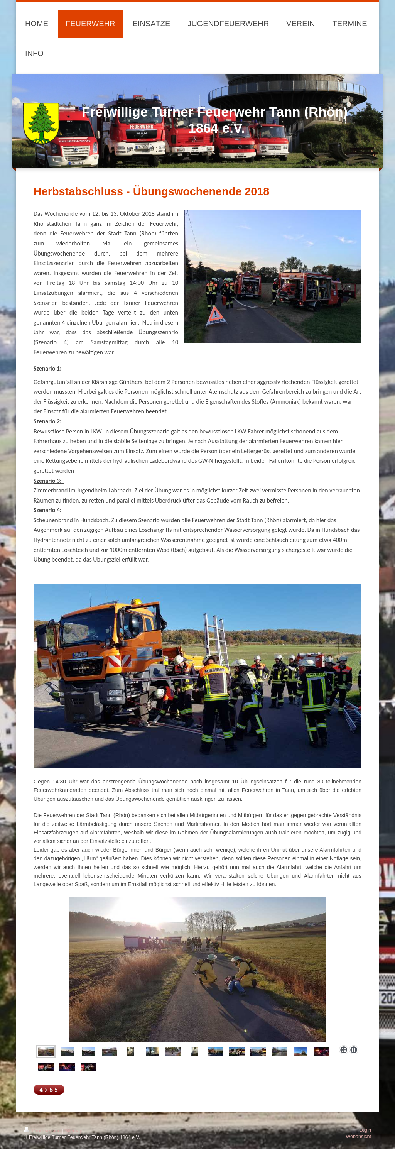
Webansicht (358, 1136)
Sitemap (73, 1131)
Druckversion (43, 1131)
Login (365, 1130)
